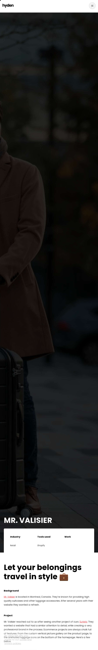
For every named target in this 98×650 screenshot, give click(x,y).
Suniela (83, 621)
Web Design (72, 546)
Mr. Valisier (10, 596)
